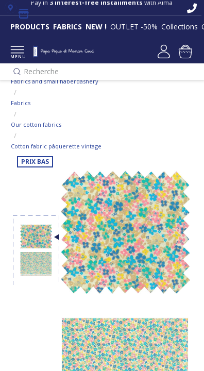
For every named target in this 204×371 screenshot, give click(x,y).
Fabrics (20, 103)
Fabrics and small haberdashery (54, 81)
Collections (179, 26)
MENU (17, 53)
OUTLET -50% (134, 26)
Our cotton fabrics (36, 124)
